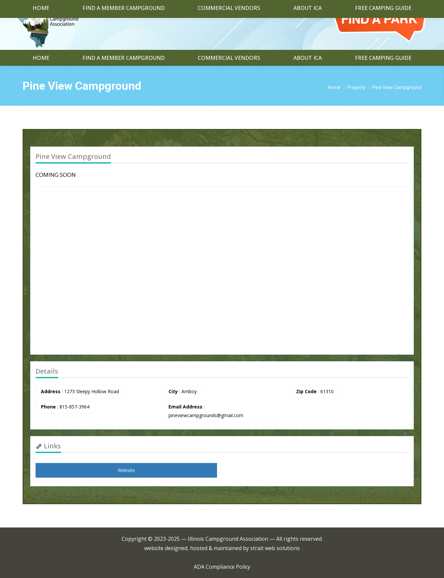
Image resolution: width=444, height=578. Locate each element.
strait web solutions (275, 548)
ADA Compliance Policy (222, 566)
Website (126, 470)
